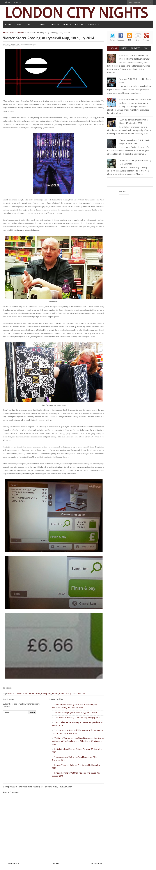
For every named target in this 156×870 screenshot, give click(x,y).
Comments (135, 48)
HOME (8, 24)
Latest (123, 48)
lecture (55, 694)
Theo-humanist (16, 33)
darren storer (34, 694)
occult (61, 694)
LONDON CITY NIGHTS (76, 13)
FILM (19, 24)
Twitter (112, 40)
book (25, 694)
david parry (46, 694)
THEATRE (55, 24)
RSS (129, 40)
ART (30, 24)
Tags (146, 48)
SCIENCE (67, 24)
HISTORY (79, 24)
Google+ (146, 40)
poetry (68, 694)
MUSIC (43, 24)
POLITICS (92, 24)
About (7, 2)
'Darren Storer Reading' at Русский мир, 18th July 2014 (77, 717)
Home (5, 33)
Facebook (121, 40)
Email (138, 40)
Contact (17, 2)
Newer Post (14, 864)
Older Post (97, 864)
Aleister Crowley (14, 694)
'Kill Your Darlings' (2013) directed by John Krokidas (75, 713)
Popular (113, 48)
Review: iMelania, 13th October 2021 (135, 99)
